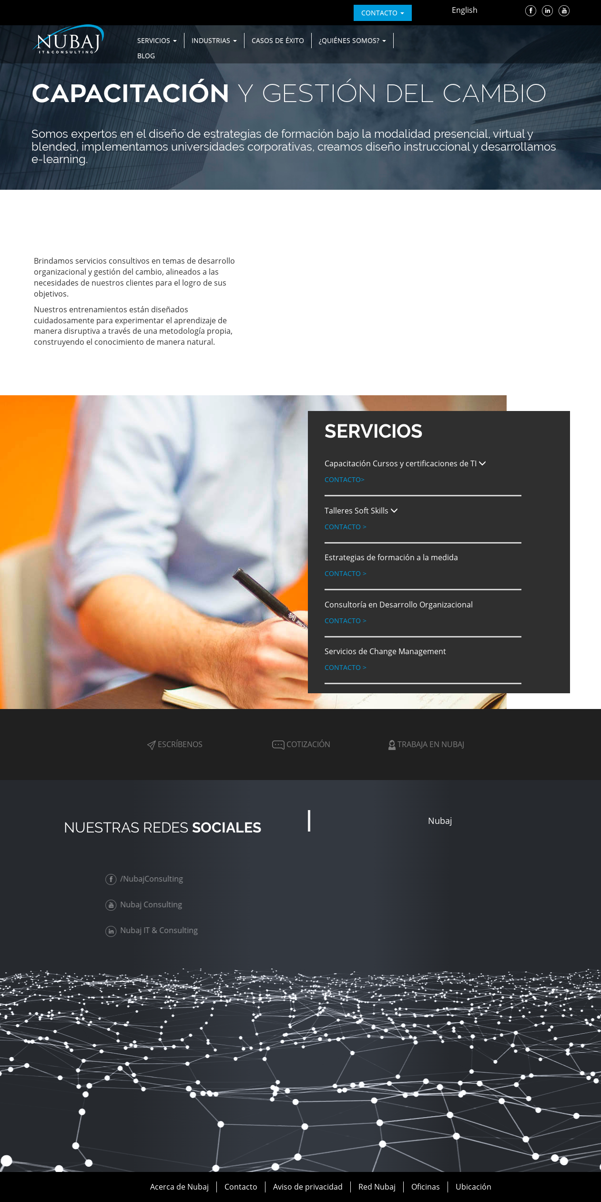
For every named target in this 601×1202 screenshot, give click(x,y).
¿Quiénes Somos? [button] (352, 40)
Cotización (300, 744)
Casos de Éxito (278, 40)
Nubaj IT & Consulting (153, 930)
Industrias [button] (214, 40)
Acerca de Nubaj (179, 1186)
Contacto (345, 479)
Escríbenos (175, 744)
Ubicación (473, 1186)
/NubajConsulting (145, 878)
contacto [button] (382, 12)
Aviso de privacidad (308, 1186)
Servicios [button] (157, 40)
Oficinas (425, 1186)
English (465, 10)
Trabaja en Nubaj (426, 744)
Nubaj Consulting (145, 904)
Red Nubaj (377, 1186)
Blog (146, 55)
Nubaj (440, 820)
